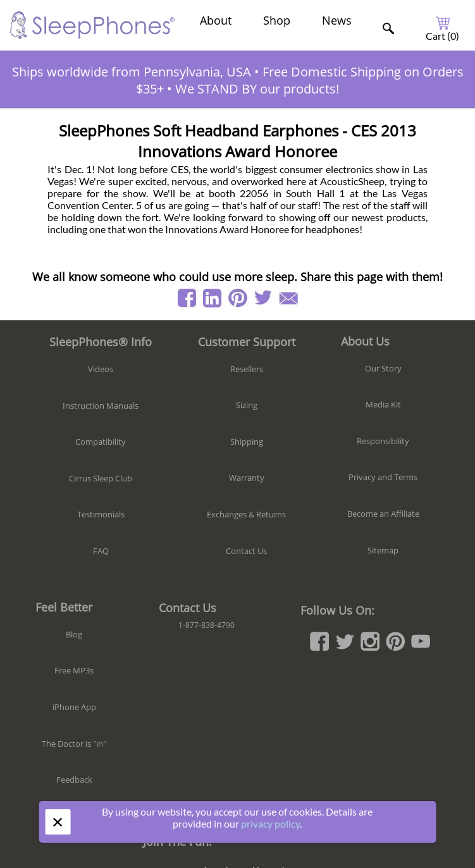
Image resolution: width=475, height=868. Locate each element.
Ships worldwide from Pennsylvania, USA (131, 71)
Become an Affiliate (383, 513)
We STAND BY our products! (257, 88)
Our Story (383, 368)
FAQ (101, 551)
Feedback (74, 779)
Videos (100, 369)
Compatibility (100, 441)
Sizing (246, 405)
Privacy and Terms (383, 477)
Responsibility (383, 441)
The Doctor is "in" (74, 743)
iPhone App (74, 707)
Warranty (246, 477)
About (215, 20)
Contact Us (246, 551)
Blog (74, 634)
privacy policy (270, 823)
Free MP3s (74, 670)
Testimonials (101, 514)
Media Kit (383, 404)
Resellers (246, 369)
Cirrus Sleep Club (100, 478)
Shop (276, 20)
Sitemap (382, 550)
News (337, 20)
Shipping (246, 441)
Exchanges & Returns (246, 514)
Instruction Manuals (101, 405)
